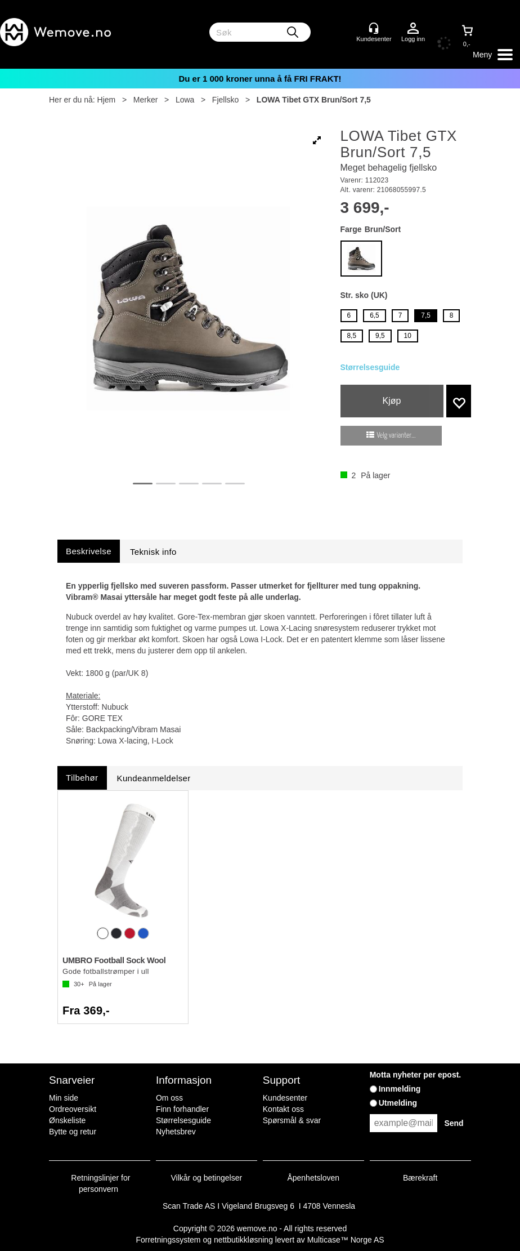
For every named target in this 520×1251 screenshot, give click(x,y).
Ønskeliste (67, 1120)
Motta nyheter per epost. (415, 1074)
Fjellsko (225, 99)
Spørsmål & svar (292, 1120)
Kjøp (392, 401)
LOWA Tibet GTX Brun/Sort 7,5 (314, 99)
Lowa (185, 99)
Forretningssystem (168, 1239)
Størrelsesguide (370, 367)
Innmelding (400, 1088)
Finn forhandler (182, 1109)
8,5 (352, 336)
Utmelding (398, 1102)
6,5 (374, 315)
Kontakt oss (283, 1109)
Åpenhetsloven (313, 1177)
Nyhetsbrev (176, 1131)
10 (407, 336)
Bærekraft (420, 1177)
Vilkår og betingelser (207, 1177)
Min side (63, 1097)
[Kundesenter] (373, 28)
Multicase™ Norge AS (345, 1239)
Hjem (106, 99)
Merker (145, 99)
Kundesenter (285, 1097)
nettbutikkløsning (243, 1239)
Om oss (169, 1097)
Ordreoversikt (72, 1109)
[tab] (88, 551)
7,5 (426, 315)
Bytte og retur (72, 1131)
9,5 (380, 336)
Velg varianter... (396, 435)
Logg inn (413, 29)
